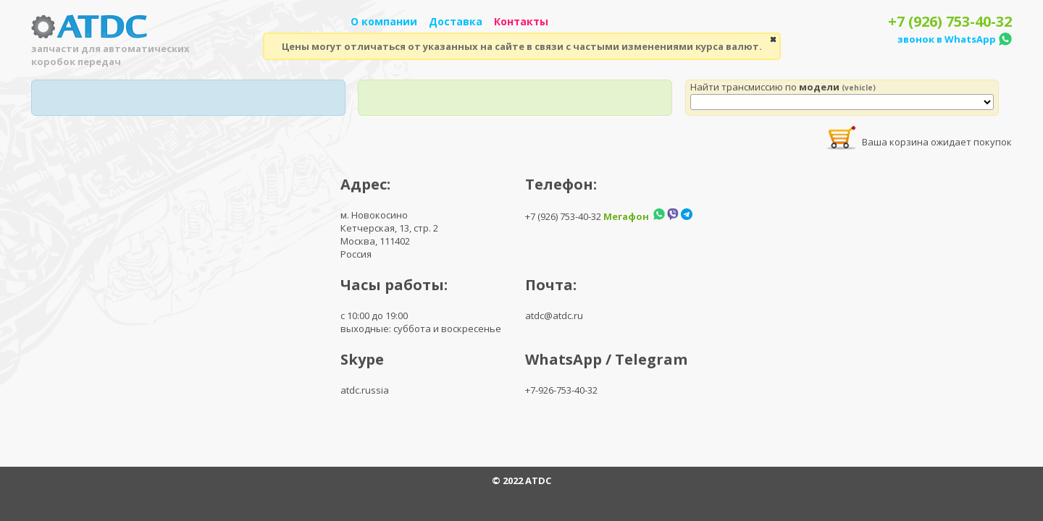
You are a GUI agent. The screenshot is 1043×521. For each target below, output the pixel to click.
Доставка (455, 21)
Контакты (521, 21)
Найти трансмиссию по (783, 86)
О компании (384, 21)
